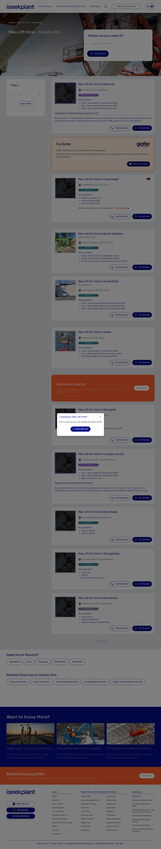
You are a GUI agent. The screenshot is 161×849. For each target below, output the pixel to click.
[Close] (100, 416)
